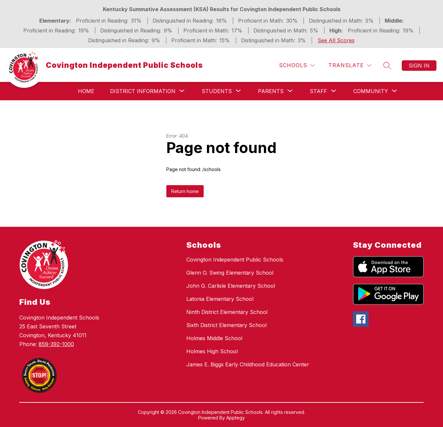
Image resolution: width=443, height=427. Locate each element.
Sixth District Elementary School (226, 325)
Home (86, 91)
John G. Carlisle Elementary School (230, 285)
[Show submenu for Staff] (318, 91)
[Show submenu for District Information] (142, 91)
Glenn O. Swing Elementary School (229, 272)
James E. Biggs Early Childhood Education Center (247, 364)
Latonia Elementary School (219, 299)
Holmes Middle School (214, 338)
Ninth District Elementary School (227, 312)
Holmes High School (212, 351)
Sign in (419, 65)
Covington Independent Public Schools (234, 259)
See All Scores (336, 40)
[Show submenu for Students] (217, 91)
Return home (185, 191)
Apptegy (235, 417)
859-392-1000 (56, 344)
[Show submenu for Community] (370, 91)
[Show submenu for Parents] (271, 91)
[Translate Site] (350, 65)
